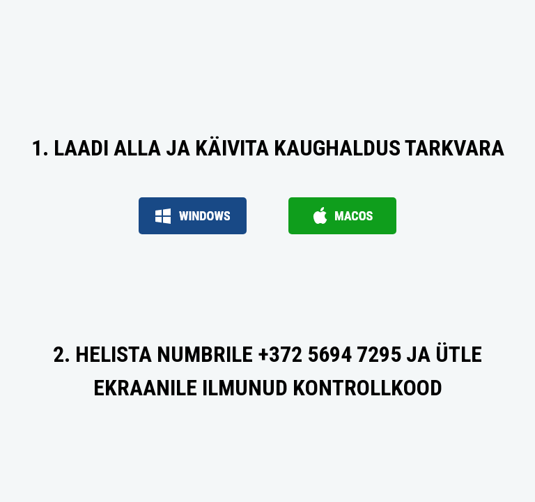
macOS (342, 215)
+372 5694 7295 (329, 354)
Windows (193, 215)
